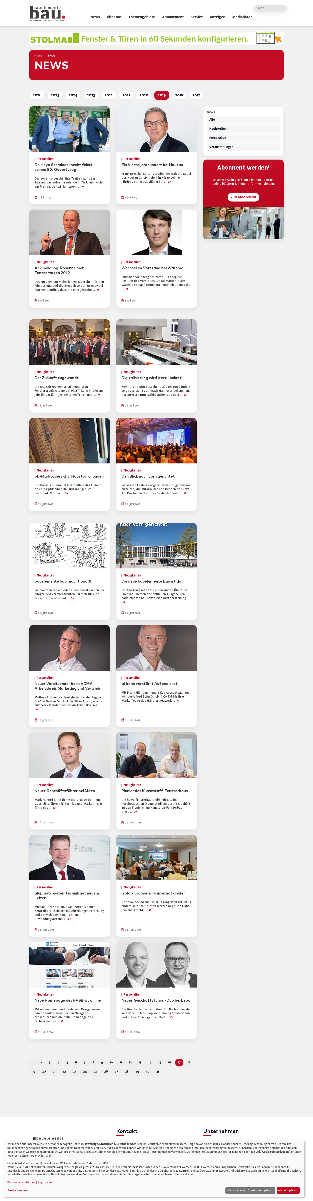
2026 (37, 95)
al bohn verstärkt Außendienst (150, 684)
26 (106, 1071)
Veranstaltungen (221, 147)
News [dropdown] (95, 17)
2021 (126, 95)
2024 (73, 95)
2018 (179, 95)
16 (169, 1062)
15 (159, 1062)
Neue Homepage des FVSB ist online (68, 1001)
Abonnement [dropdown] (173, 17)
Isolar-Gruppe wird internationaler (153, 893)
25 (95, 1071)
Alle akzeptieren (288, 1190)
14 (150, 1062)
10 (111, 1062)
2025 (55, 95)
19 (33, 1071)
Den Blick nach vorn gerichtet (148, 476)
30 (147, 1071)
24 (85, 1071)
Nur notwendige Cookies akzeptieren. (250, 1190)
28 (126, 1071)
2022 (109, 95)
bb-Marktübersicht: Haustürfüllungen (69, 476)
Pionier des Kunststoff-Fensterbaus (155, 791)
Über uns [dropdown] (114, 17)
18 (189, 1062)
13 (140, 1062)
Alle (212, 120)
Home (38, 55)
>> (82, 186)
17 (179, 1062)
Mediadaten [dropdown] (242, 17)
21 (54, 1071)
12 (130, 1062)
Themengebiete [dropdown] (141, 17)
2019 (162, 95)
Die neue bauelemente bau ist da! (152, 581)
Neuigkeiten (217, 129)
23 (74, 1071)
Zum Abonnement (243, 197)
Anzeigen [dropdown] (217, 17)
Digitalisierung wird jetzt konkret (152, 378)
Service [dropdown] (197, 17)
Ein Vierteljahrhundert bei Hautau (152, 165)
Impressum (45, 1182)
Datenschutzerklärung (21, 1182)
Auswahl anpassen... (19, 1190)
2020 (144, 95)
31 (157, 1071)
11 (121, 1062)
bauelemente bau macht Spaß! (63, 581)
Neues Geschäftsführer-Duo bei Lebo (156, 1001)
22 (64, 1071)
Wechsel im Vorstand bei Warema (152, 268)
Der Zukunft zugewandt (57, 378)
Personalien (217, 138)
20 (44, 1071)
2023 (91, 95)
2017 (196, 95)
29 (137, 1071)
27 (116, 1071)
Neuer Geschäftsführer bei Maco (65, 791)
